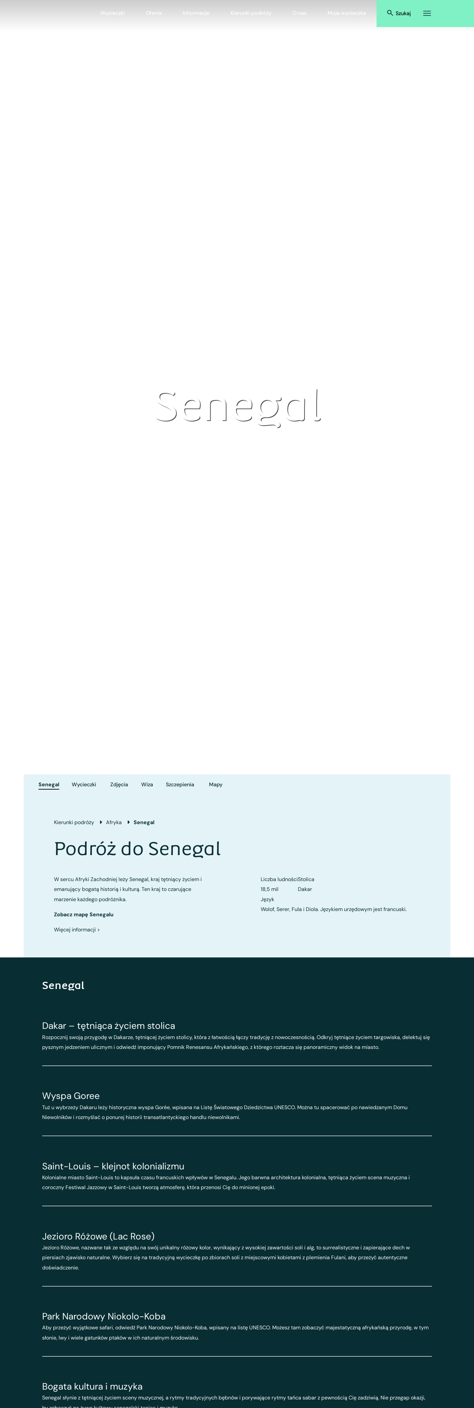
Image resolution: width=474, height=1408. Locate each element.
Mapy (216, 784)
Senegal (49, 784)
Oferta (154, 13)
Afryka (114, 822)
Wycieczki (112, 13)
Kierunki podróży (251, 13)
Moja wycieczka (347, 13)
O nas (299, 13)
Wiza (147, 784)
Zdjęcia (119, 784)
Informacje (196, 13)
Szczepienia (180, 784)
